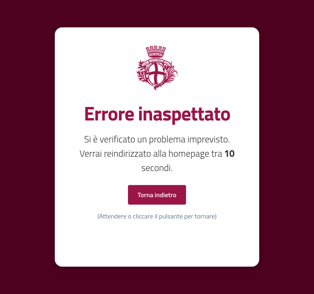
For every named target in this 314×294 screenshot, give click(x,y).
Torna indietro (157, 195)
